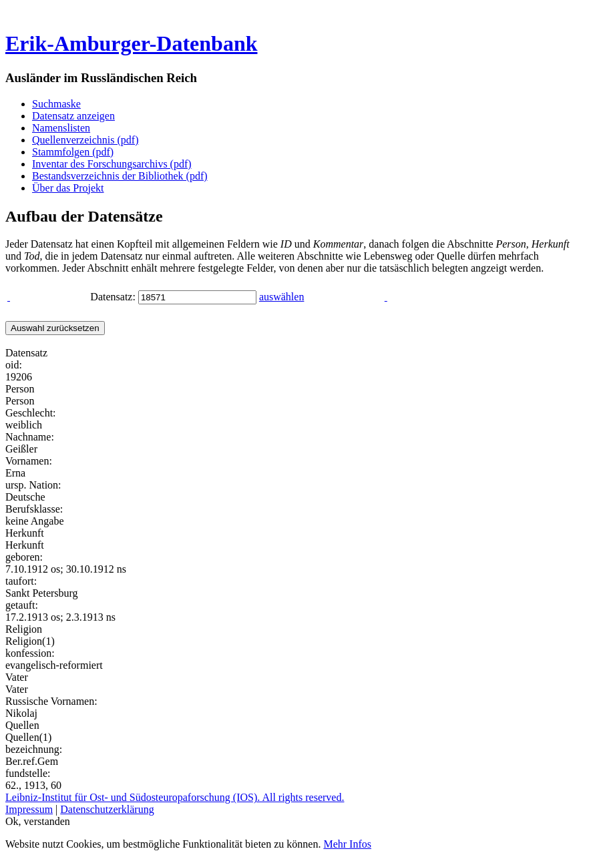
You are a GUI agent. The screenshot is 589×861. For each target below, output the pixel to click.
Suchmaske (56, 103)
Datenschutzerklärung (107, 809)
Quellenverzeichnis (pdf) (85, 140)
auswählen (282, 296)
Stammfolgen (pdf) (73, 152)
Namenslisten (61, 127)
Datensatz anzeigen (73, 115)
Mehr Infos (347, 844)
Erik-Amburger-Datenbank (131, 43)
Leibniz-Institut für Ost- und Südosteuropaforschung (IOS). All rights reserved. (174, 797)
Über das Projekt (68, 188)
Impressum (29, 809)
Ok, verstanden (37, 821)
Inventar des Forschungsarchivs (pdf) (112, 164)
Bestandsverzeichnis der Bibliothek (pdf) (120, 176)
